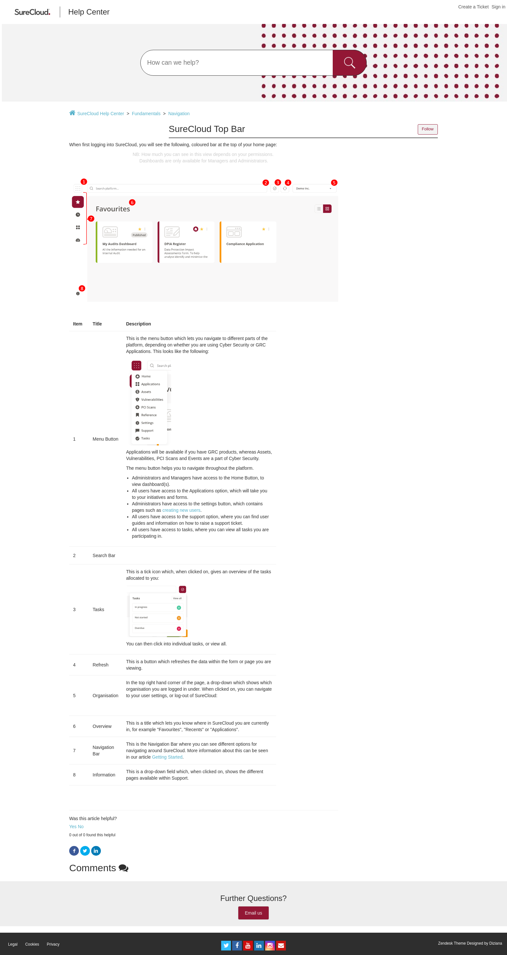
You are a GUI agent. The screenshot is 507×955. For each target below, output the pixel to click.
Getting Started (167, 757)
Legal (12, 944)
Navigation (178, 113)
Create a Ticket (473, 6)
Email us (253, 913)
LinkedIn (96, 851)
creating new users (181, 510)
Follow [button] (428, 129)
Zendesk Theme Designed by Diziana (470, 943)
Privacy (53, 944)
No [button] (81, 826)
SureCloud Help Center (100, 113)
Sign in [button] (498, 6)
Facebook (74, 851)
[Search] (253, 63)
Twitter (85, 851)
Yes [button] (73, 826)
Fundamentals (146, 113)
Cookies (32, 944)
